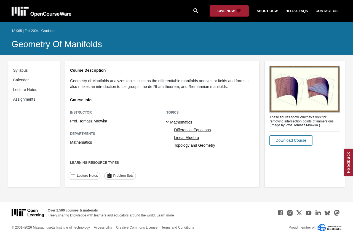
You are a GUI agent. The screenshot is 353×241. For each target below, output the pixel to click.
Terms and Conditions (177, 227)
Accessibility (103, 227)
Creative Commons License (136, 227)
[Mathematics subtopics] (168, 122)
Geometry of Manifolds (57, 44)
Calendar (21, 80)
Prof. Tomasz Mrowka (88, 121)
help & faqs (296, 11)
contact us (327, 11)
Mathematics (81, 142)
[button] (290, 140)
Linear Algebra (186, 137)
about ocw (267, 11)
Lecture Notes (25, 89)
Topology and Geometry (194, 145)
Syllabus (20, 70)
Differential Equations (192, 130)
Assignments (24, 99)
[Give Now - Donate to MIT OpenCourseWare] (229, 11)
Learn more (165, 215)
